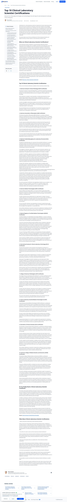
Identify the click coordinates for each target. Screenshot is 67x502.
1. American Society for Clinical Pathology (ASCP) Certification (11, 33)
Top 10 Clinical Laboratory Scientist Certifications (11, 31)
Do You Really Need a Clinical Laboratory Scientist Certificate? (10, 61)
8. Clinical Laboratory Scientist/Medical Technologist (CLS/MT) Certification (11, 53)
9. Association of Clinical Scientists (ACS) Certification (11, 56)
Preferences (6, 498)
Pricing (52, 1)
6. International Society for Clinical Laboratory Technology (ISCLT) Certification (11, 47)
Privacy (25, 499)
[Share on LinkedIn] (11, 71)
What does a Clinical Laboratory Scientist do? (30, 79)
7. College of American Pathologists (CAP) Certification (12, 50)
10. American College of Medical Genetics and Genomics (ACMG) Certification (11, 58)
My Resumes (62, 1)
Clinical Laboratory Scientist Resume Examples (30, 415)
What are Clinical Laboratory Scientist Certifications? (10, 29)
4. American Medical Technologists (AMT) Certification (10, 41)
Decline (13, 498)
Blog (8, 5)
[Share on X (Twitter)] (6, 71)
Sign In (57, 1)
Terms (29, 499)
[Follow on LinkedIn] (51, 472)
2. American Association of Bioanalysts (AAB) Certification (11, 35)
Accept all (20, 498)
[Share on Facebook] (9, 71)
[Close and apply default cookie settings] (23, 492)
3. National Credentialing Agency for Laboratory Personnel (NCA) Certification (11, 38)
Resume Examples (47, 1)
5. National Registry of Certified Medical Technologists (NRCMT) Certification (12, 44)
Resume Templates (39, 1)
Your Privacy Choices (35, 499)
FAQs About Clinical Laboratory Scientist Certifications (10, 63)
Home (5, 5)
